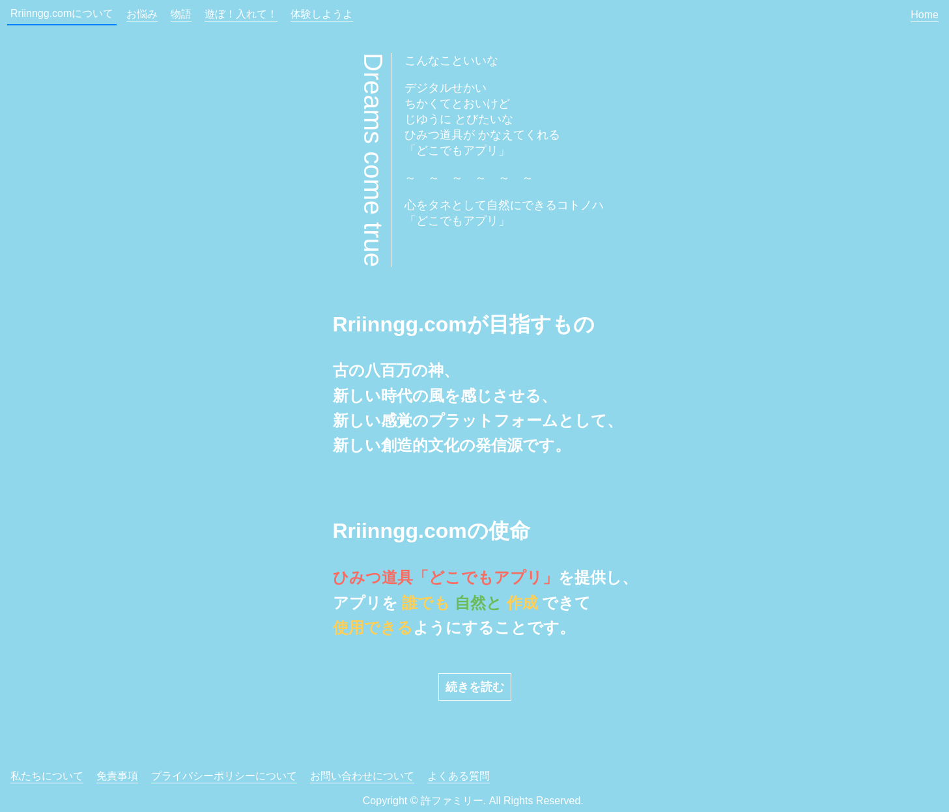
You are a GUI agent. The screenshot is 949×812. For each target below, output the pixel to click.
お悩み (142, 14)
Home (925, 14)
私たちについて (46, 775)
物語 (181, 14)
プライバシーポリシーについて (224, 775)
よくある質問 (458, 775)
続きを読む (475, 686)
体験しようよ (321, 14)
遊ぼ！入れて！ (241, 14)
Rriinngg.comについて (61, 13)
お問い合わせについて (362, 775)
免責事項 (117, 775)
